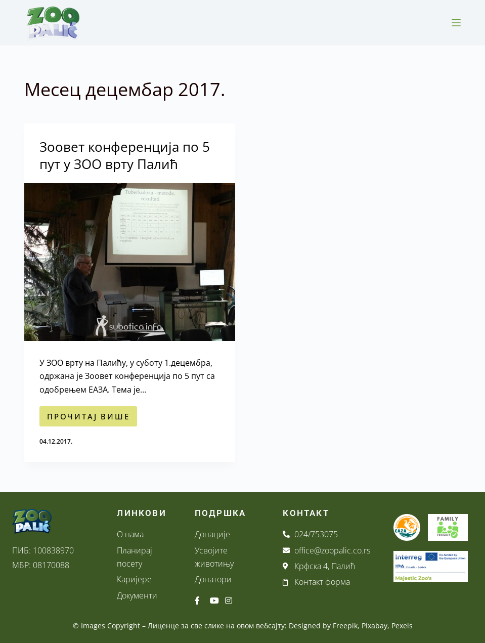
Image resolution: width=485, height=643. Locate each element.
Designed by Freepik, (324, 625)
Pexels (402, 625)
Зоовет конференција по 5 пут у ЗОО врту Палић (124, 155)
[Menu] (456, 22)
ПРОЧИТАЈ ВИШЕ (92, 413)
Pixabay (374, 625)
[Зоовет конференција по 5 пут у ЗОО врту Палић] (129, 262)
